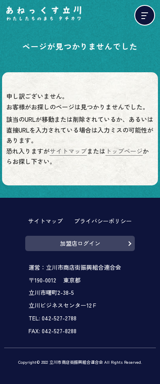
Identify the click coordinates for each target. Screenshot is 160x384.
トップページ (124, 151)
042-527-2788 (59, 318)
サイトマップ (68, 151)
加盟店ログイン (80, 243)
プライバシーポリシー (103, 221)
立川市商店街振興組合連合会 (83, 267)
